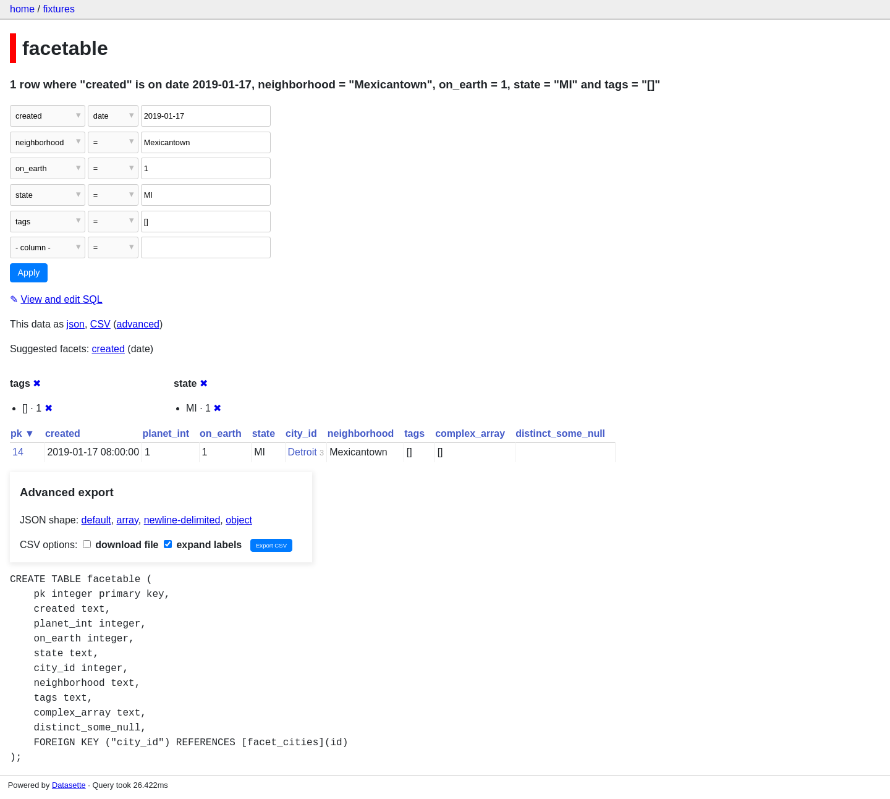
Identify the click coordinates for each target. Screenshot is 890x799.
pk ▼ (23, 433)
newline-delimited (182, 520)
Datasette (69, 785)
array (127, 520)
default (96, 520)
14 (17, 452)
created (108, 349)
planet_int (166, 433)
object (239, 520)
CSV (100, 324)
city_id (301, 433)
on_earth (221, 433)
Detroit (302, 452)
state (263, 433)
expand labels (203, 544)
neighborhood (361, 433)
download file (121, 544)
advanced (138, 324)
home (22, 9)
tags (414, 433)
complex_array (470, 433)
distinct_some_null (560, 433)
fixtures (59, 9)
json (76, 324)
